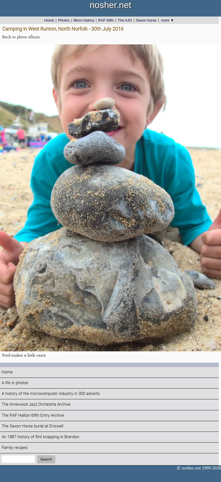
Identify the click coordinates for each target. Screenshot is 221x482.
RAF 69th (106, 20)
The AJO (125, 20)
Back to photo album (21, 36)
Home (49, 20)
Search (46, 459)
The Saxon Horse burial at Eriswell (32, 426)
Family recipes (15, 447)
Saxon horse (146, 20)
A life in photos (15, 383)
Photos (63, 20)
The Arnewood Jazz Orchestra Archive (36, 404)
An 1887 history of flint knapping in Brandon (40, 437)
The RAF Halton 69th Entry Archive (33, 415)
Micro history (83, 20)
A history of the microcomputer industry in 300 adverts (51, 393)
